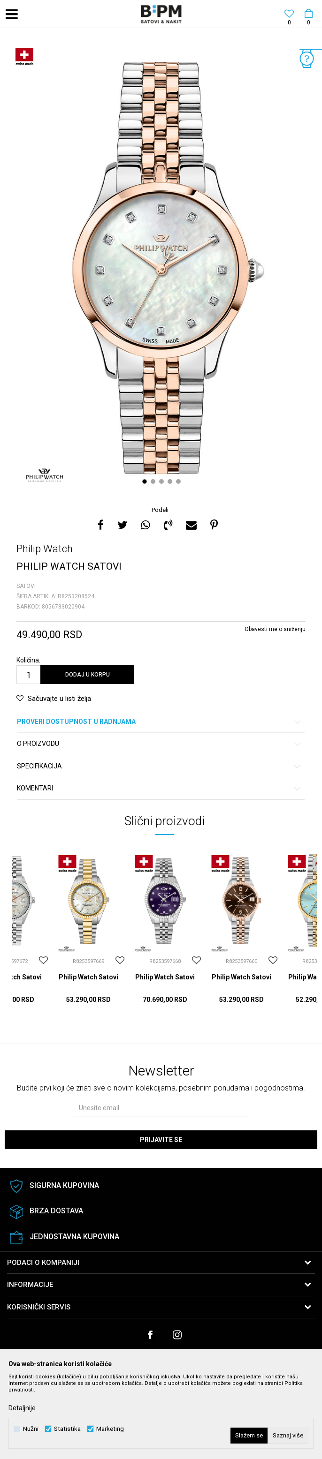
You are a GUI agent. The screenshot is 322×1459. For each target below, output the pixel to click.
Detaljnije (22, 1408)
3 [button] (162, 481)
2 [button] (154, 481)
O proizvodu (159, 743)
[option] (161, 268)
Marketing (110, 1428)
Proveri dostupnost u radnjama (159, 721)
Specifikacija (159, 766)
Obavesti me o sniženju (275, 629)
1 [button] (146, 481)
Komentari (159, 788)
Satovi (26, 586)
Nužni (30, 1428)
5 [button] (179, 481)
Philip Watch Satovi (88, 977)
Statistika (67, 1428)
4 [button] (171, 481)
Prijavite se (161, 1139)
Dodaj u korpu (87, 674)
